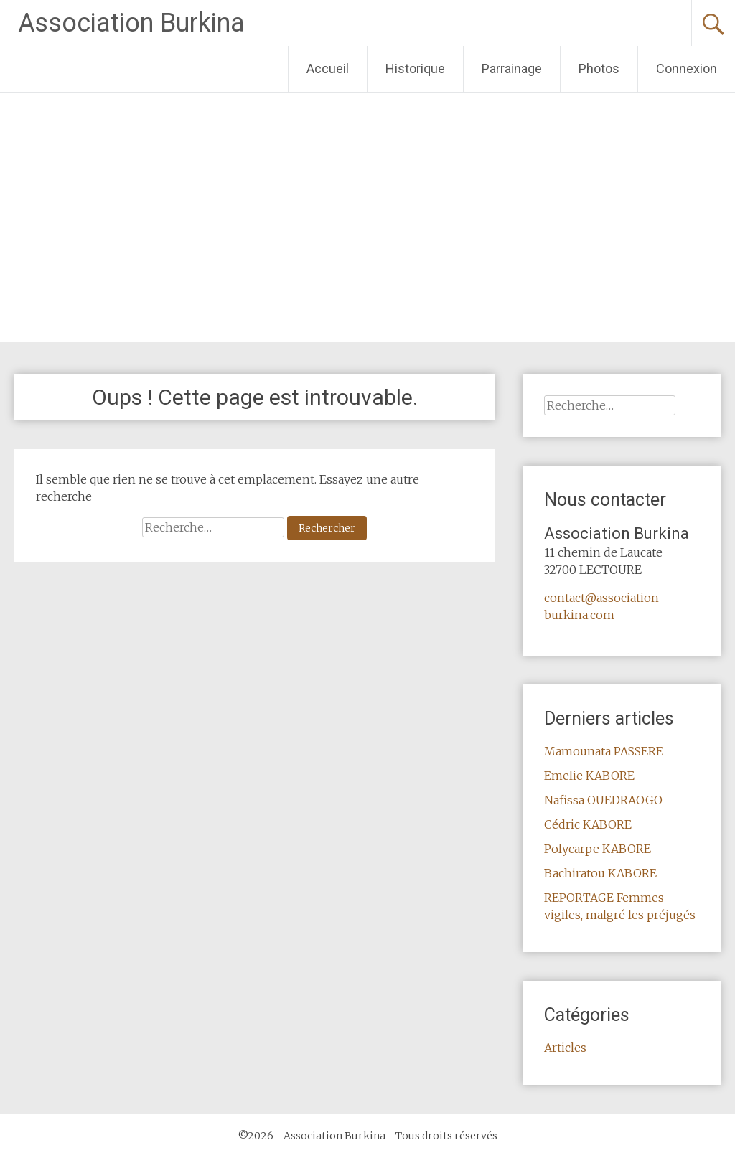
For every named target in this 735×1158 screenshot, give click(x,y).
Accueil (327, 68)
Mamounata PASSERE (603, 751)
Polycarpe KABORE (597, 849)
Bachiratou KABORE (600, 873)
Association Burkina (131, 23)
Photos (599, 68)
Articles (565, 1047)
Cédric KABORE (588, 824)
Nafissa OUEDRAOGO (603, 800)
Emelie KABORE (589, 775)
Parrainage (512, 68)
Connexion (686, 68)
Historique (415, 68)
